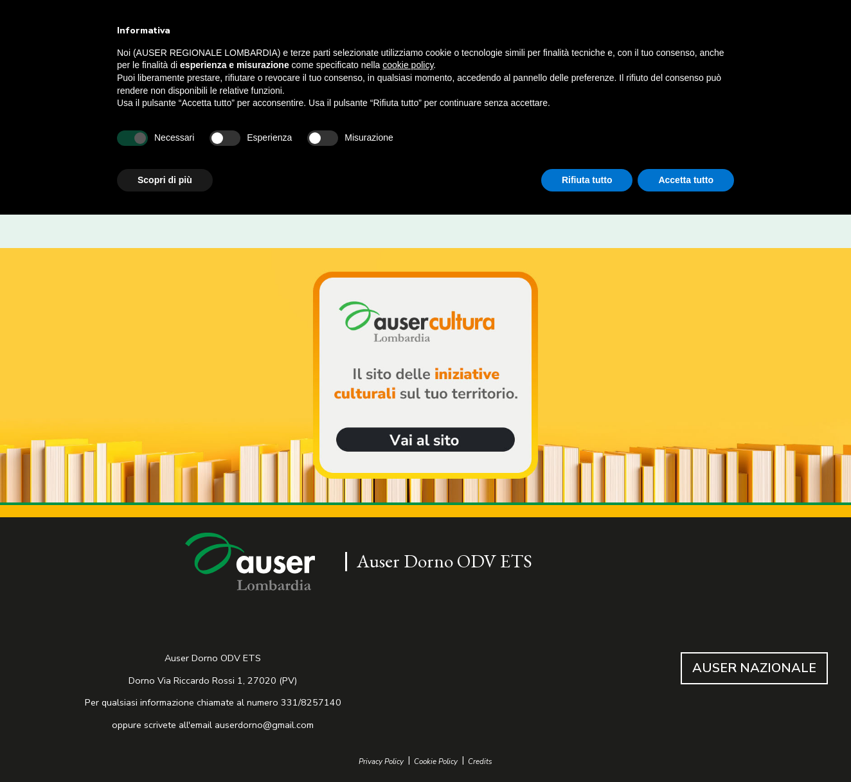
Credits (480, 762)
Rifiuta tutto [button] (587, 180)
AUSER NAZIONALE (754, 668)
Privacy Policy (381, 762)
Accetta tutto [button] (685, 180)
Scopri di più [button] (165, 180)
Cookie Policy (436, 762)
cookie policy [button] (407, 65)
